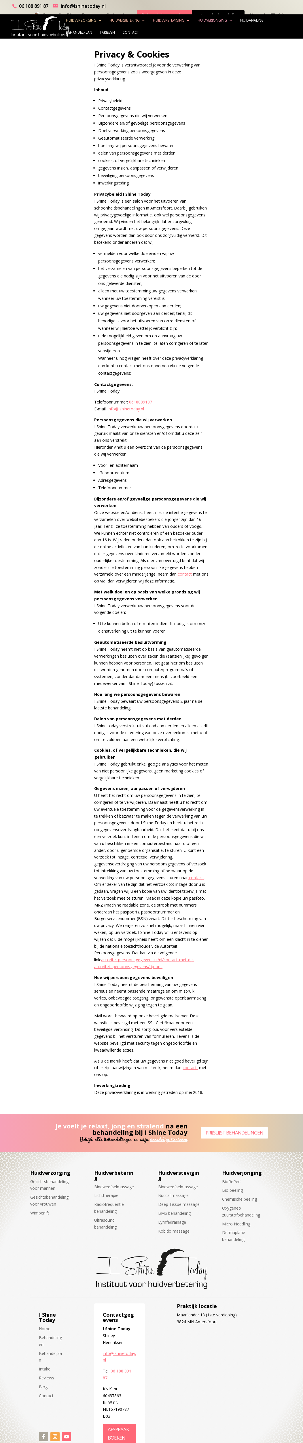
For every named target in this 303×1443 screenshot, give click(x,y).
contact (185, 574)
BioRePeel (231, 1181)
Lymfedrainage (172, 1222)
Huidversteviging (180, 20)
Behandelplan (91, 32)
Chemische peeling (239, 1199)
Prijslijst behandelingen (234, 1132)
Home (44, 1328)
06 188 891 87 (33, 6)
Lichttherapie (106, 1195)
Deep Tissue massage (179, 1204)
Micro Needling (236, 1224)
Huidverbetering (136, 20)
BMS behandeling (174, 1213)
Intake (44, 1369)
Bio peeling (232, 1190)
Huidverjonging (224, 20)
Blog (43, 1386)
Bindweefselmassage (114, 1186)
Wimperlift (39, 1213)
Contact (142, 32)
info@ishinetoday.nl (126, 409)
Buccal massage (173, 1195)
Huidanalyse (263, 20)
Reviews (46, 1378)
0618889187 (140, 402)
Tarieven (119, 32)
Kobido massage (174, 1231)
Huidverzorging (93, 20)
